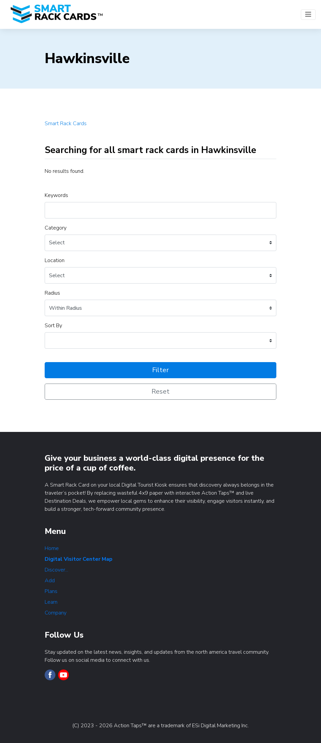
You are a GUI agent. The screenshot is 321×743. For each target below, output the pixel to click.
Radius (52, 293)
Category (55, 228)
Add (50, 580)
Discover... (56, 570)
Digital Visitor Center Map (78, 559)
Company (55, 612)
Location (54, 260)
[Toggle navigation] (308, 14)
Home (52, 548)
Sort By (53, 325)
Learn (51, 602)
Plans (51, 591)
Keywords (56, 195)
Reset (160, 391)
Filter (160, 370)
